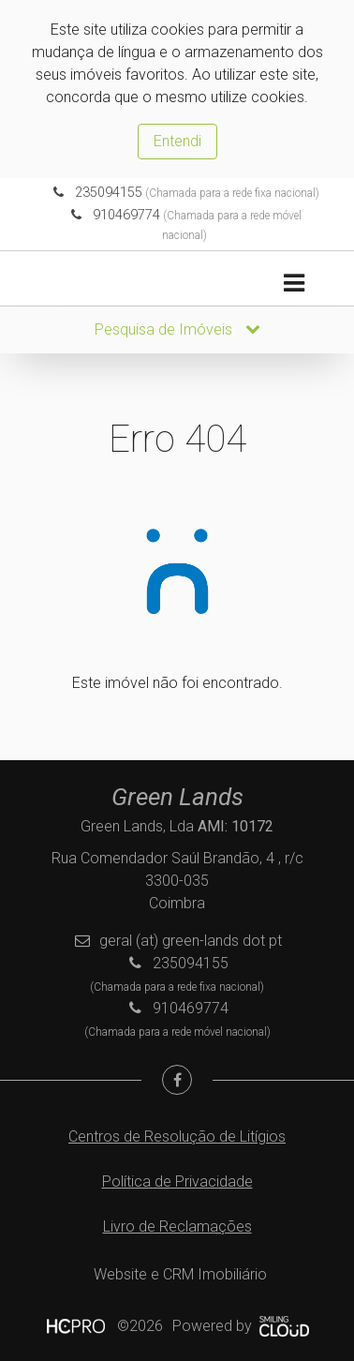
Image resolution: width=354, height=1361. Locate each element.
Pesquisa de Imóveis (177, 329)
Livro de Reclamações (177, 1226)
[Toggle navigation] (293, 284)
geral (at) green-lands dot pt (190, 941)
